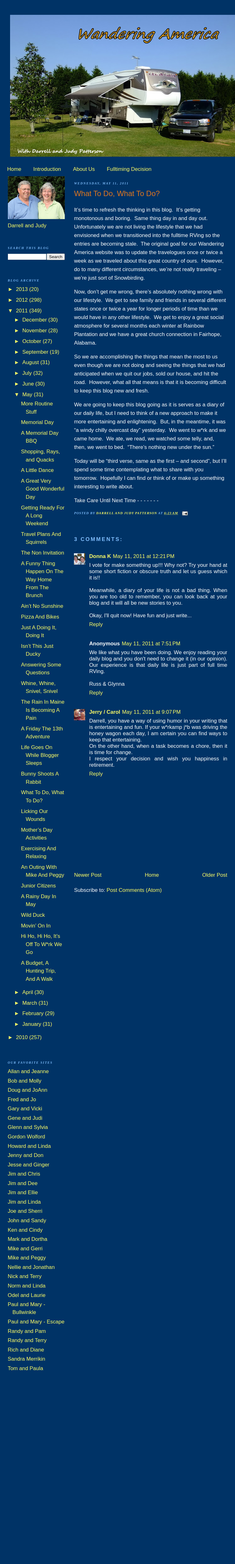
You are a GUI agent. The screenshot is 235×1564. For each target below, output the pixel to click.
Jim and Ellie (23, 1192)
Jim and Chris (24, 1174)
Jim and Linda (24, 1202)
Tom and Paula (25, 1368)
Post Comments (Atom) (134, 890)
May (28, 395)
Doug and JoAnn (28, 1090)
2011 (22, 311)
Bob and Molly (25, 1081)
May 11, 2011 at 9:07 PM (151, 712)
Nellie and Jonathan (31, 1267)
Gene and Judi (25, 1118)
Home (14, 169)
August (31, 362)
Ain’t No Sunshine (42, 606)
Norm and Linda (27, 1286)
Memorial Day (37, 422)
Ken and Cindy (25, 1230)
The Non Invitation (42, 553)
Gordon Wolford (26, 1137)
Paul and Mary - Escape (36, 1322)
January (32, 1024)
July (27, 373)
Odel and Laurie (27, 1295)
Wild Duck (33, 915)
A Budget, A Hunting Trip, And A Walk (38, 971)
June (28, 384)
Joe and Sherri (25, 1211)
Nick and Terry (25, 1276)
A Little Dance (37, 470)
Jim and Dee (23, 1183)
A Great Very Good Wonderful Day (42, 489)
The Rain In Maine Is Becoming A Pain (42, 710)
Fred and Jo (22, 1099)
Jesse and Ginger (28, 1165)
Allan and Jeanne (28, 1071)
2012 (22, 300)
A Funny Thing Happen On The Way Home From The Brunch (42, 579)
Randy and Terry (27, 1340)
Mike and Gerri (25, 1249)
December (35, 320)
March (30, 1003)
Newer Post (87, 875)
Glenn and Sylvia (28, 1127)
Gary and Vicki (25, 1109)
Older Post (214, 875)
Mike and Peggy (27, 1258)
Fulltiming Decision (129, 169)
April (28, 992)
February (33, 1013)
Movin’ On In (36, 926)
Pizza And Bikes (40, 617)
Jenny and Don (26, 1155)
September (36, 352)
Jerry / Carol (104, 712)
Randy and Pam (27, 1331)
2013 (22, 289)
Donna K (100, 556)
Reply (96, 624)
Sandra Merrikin (26, 1359)
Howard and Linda (29, 1146)
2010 (22, 1037)
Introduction (47, 169)
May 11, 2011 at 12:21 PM (144, 556)
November (35, 331)
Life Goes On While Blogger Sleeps (40, 755)
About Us (84, 169)
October (32, 341)
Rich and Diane (26, 1350)
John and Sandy (27, 1221)
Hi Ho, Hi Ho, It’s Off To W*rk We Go (41, 944)
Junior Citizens (38, 886)
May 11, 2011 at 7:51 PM (151, 644)
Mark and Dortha (28, 1239)
